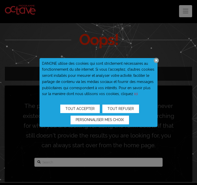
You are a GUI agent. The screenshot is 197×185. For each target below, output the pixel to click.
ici (136, 94)
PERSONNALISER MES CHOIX (100, 120)
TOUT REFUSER (120, 109)
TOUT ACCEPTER (80, 109)
